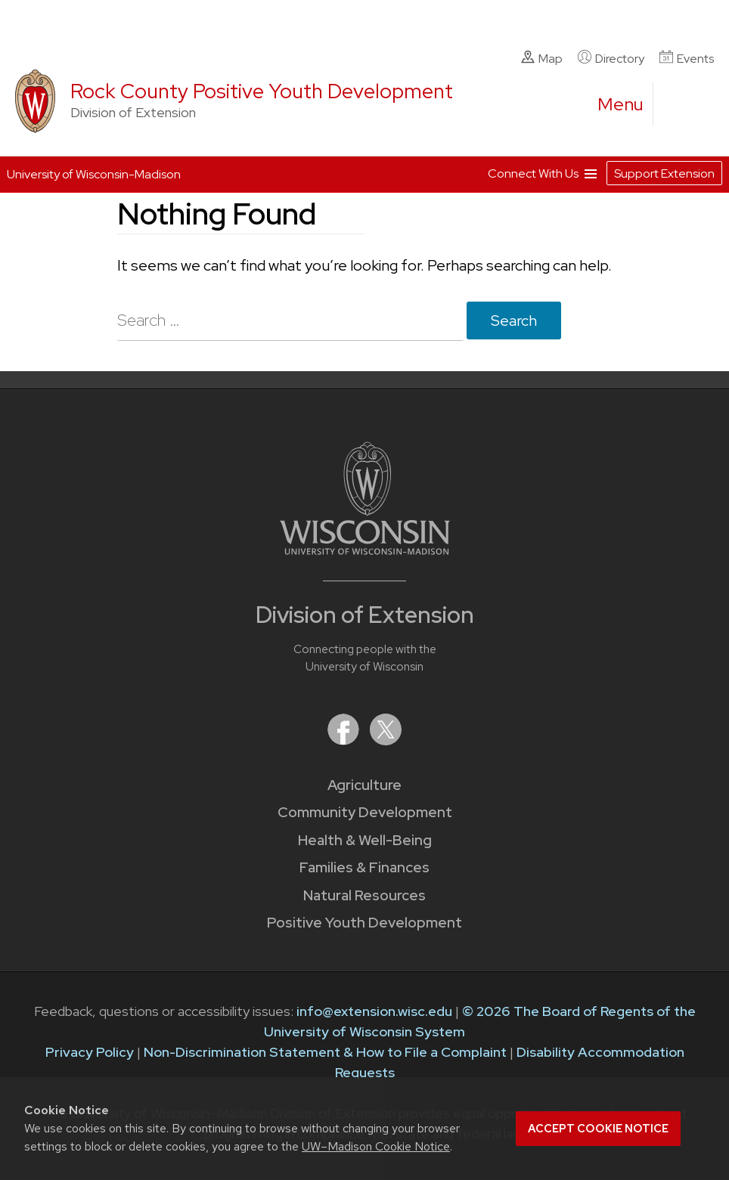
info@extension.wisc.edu (374, 1011)
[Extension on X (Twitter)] (386, 740)
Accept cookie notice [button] (598, 1128)
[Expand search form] (680, 105)
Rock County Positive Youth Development (261, 91)
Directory (611, 58)
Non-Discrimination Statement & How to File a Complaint (325, 1052)
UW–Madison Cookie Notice (376, 1146)
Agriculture (364, 785)
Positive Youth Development (364, 922)
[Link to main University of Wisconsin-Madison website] (365, 549)
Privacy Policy (89, 1052)
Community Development (365, 812)
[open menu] (620, 104)
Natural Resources (364, 895)
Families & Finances (364, 867)
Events (686, 58)
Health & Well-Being (365, 840)
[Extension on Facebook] (344, 740)
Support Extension (664, 173)
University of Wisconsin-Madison (94, 174)
